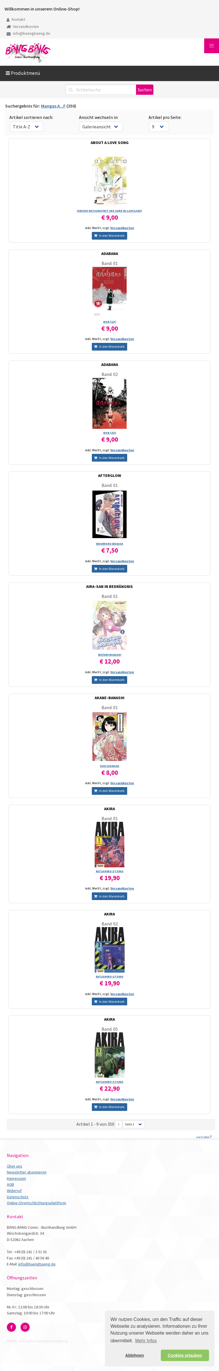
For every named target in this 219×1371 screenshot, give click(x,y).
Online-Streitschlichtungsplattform (36, 1202)
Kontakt (16, 19)
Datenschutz (18, 1196)
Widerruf (14, 1190)
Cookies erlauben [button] (185, 1355)
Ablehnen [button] (134, 1355)
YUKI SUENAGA (109, 766)
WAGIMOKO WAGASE (109, 543)
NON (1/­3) (109, 322)
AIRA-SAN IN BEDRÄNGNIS (109, 586)
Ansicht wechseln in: (98, 117)
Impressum (16, 1178)
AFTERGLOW (109, 475)
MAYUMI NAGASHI (109, 654)
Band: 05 (110, 1029)
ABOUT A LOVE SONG (110, 142)
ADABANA (109, 253)
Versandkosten (23, 26)
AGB (10, 1184)
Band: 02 (110, 374)
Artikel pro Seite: (165, 117)
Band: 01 (110, 263)
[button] (211, 45)
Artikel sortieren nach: (31, 117)
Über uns (14, 1166)
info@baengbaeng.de (28, 33)
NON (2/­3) (109, 433)
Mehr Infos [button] (146, 1340)
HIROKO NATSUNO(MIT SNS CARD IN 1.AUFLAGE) (109, 211)
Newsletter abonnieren (26, 1172)
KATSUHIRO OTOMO (109, 871)
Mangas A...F (53, 106)
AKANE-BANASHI (109, 697)
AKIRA (109, 808)
